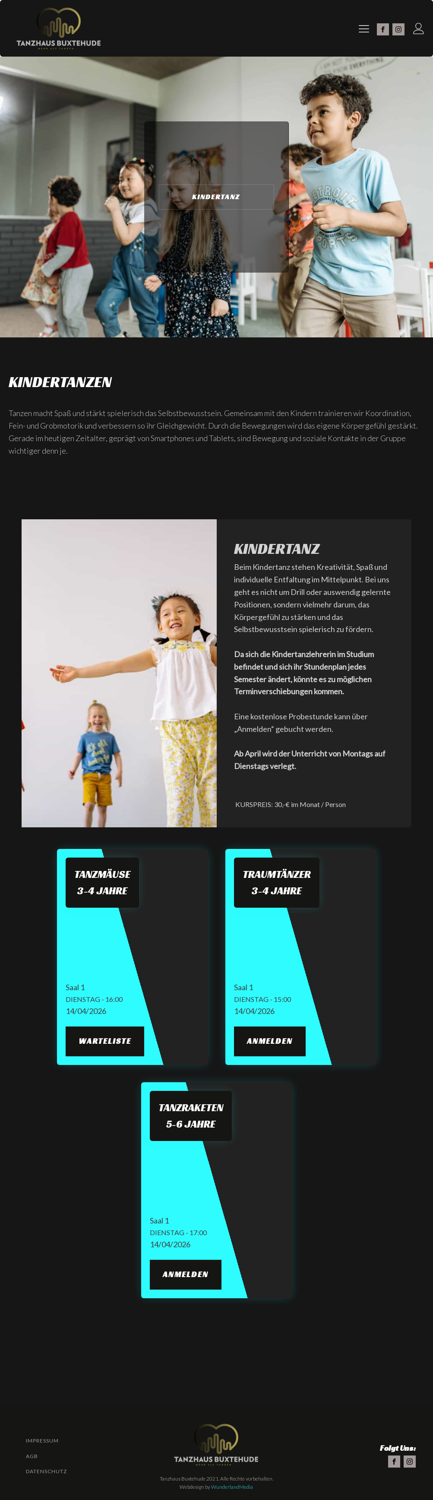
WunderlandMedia (232, 1487)
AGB (32, 1456)
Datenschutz (46, 1471)
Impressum (42, 1440)
